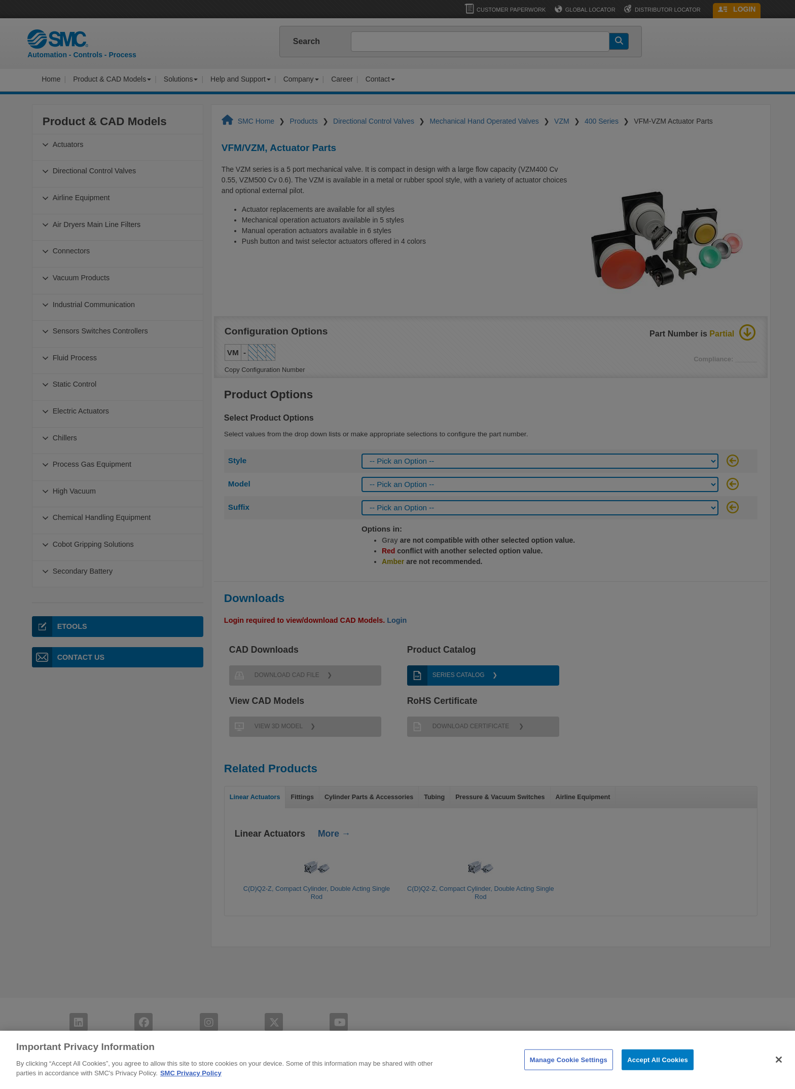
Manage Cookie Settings (568, 1070)
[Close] (779, 1070)
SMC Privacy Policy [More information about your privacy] (191, 1083)
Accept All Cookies (657, 1070)
